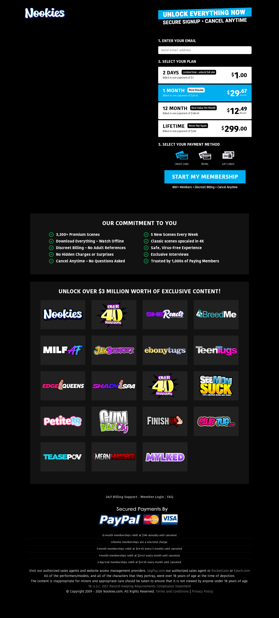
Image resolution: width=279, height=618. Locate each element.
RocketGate (220, 570)
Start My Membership (205, 177)
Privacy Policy (202, 591)
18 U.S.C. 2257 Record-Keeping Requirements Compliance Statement (139, 586)
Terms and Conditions (172, 591)
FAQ (170, 496)
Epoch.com (242, 570)
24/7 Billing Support (121, 496)
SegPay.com (156, 570)
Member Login (152, 496)
